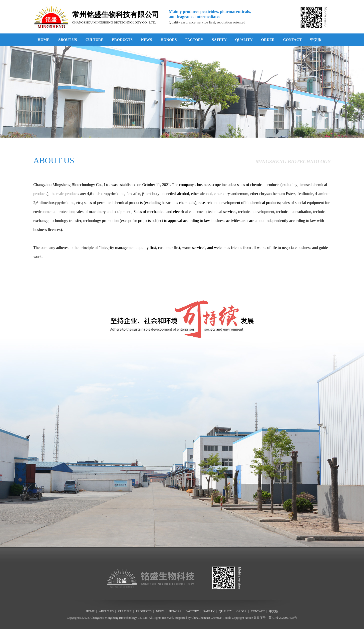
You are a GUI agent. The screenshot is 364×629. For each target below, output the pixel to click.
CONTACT (292, 40)
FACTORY (194, 40)
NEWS (146, 40)
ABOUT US (67, 40)
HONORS (169, 40)
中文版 (315, 40)
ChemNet (216, 618)
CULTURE (94, 40)
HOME (44, 40)
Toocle (227, 618)
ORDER (268, 40)
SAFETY (219, 40)
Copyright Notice (242, 618)
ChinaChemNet (200, 618)
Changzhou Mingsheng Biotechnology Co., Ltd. (119, 618)
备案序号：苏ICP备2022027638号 (275, 618)
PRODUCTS (122, 40)
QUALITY (244, 40)
